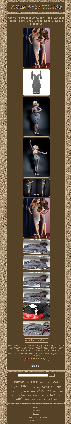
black (56, 381)
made (47, 395)
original (48, 399)
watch (45, 386)
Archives (36, 411)
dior (29, 395)
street (55, 399)
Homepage (36, 407)
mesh (26, 391)
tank (58, 395)
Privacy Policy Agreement (36, 417)
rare (24, 386)
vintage (56, 386)
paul (19, 398)
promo (35, 395)
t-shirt (34, 381)
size (52, 394)
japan (55, 391)
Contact (36, 414)
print (41, 394)
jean (48, 390)
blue (17, 392)
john (61, 392)
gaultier (19, 381)
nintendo (22, 395)
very (48, 382)
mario (12, 391)
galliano (33, 391)
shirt (40, 390)
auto (14, 395)
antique (26, 399)
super (15, 386)
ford (27, 382)
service (42, 382)
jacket (33, 399)
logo (38, 387)
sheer (39, 399)
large (21, 392)
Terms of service (36, 420)
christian (32, 387)
